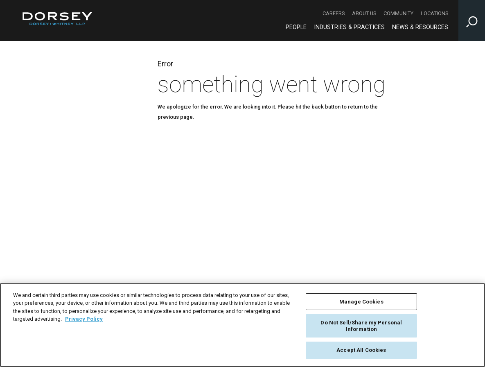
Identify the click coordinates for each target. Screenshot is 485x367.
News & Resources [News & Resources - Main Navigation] (420, 27)
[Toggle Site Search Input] (471, 20)
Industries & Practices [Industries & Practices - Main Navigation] (349, 27)
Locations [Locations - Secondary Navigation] (434, 13)
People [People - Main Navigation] (296, 27)
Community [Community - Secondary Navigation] (398, 13)
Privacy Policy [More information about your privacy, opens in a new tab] (84, 319)
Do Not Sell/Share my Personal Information (361, 325)
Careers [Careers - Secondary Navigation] (334, 13)
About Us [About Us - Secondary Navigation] (364, 13)
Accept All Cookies (361, 350)
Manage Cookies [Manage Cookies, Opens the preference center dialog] (361, 302)
